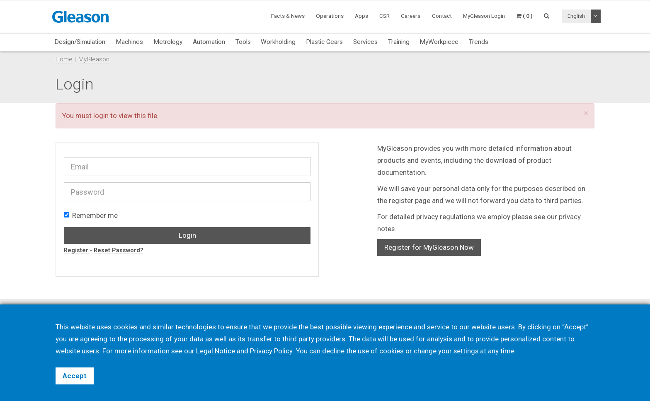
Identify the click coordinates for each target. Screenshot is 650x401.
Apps (361, 15)
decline (333, 351)
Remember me (91, 215)
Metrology (167, 42)
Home (64, 59)
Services (365, 42)
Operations (330, 15)
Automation (209, 42)
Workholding (278, 42)
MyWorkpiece (439, 42)
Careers (410, 15)
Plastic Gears (324, 42)
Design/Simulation (79, 42)
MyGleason (93, 59)
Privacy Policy (271, 351)
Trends (478, 42)
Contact (442, 15)
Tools (243, 42)
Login (187, 235)
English (576, 15)
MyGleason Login (484, 15)
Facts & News (288, 15)
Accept (75, 376)
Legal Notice (215, 351)
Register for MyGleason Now (429, 247)
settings (466, 351)
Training (399, 42)
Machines (129, 42)
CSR (384, 15)
